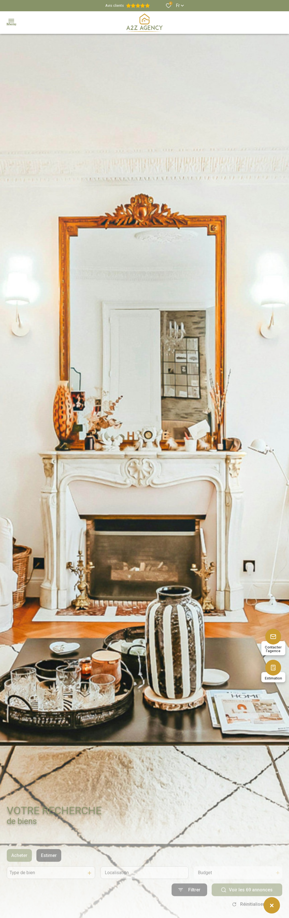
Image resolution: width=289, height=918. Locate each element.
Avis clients (127, 5)
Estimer (49, 868)
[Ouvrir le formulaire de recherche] (189, 902)
